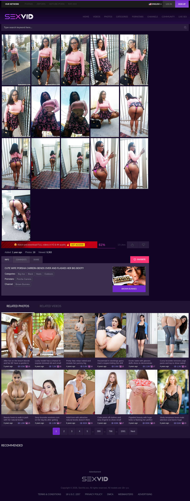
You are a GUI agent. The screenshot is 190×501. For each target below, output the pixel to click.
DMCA (110, 494)
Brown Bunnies (23, 284)
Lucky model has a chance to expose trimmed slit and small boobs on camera (48, 362)
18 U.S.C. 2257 (73, 494)
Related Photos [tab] (18, 306)
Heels (38, 274)
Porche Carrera (24, 279)
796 (110, 431)
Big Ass (21, 274)
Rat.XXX (72, 4)
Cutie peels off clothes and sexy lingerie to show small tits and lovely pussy (109, 418)
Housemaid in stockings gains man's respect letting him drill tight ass (110, 362)
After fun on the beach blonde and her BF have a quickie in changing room (17, 362)
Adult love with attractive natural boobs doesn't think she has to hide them (78, 418)
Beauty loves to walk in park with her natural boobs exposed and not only (16, 418)
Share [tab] (36, 259)
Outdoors (48, 274)
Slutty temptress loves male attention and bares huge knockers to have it (172, 418)
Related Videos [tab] (50, 306)
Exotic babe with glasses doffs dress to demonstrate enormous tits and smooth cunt (140, 362)
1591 (123, 431)
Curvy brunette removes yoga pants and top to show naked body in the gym (173, 362)
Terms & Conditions (49, 494)
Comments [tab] (21, 259)
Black (30, 274)
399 (99, 431)
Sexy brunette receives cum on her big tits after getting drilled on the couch (47, 418)
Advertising (145, 494)
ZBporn (41, 4)
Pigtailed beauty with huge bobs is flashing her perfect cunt (140, 418)
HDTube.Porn (56, 4)
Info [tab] (7, 259)
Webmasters (125, 494)
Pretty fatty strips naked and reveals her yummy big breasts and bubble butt (78, 362)
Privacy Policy (93, 494)
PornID (29, 4)
